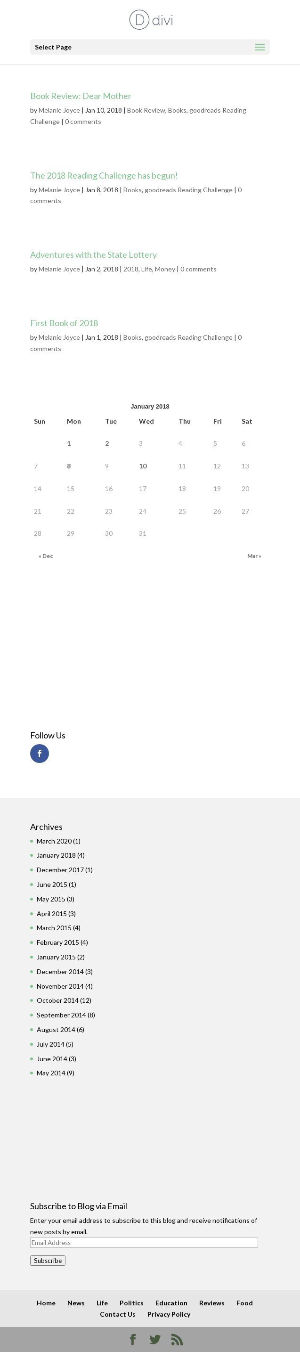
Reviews (212, 1303)
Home (46, 1303)
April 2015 (52, 914)
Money (165, 269)
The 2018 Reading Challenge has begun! (104, 175)
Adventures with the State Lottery (93, 254)
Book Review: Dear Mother (80, 95)
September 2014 (61, 1015)
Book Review (146, 110)
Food (244, 1303)
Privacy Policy (168, 1314)
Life (146, 269)
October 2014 (58, 1000)
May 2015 (51, 899)
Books (177, 110)
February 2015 (58, 942)
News (76, 1303)
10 (142, 466)
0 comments (83, 121)
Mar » (254, 555)
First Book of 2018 (64, 323)
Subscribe (48, 1260)
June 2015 (52, 884)
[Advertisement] (83, 647)
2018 (130, 269)
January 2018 (56, 855)
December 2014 (60, 971)
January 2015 (56, 957)
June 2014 (52, 1059)
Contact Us (118, 1314)
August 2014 (56, 1029)
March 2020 (54, 841)
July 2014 (51, 1044)
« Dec (46, 555)
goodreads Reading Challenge (189, 190)
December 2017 (60, 870)
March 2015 (54, 928)
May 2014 (51, 1073)
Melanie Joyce (59, 110)
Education (171, 1303)
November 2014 (60, 986)
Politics (132, 1303)
